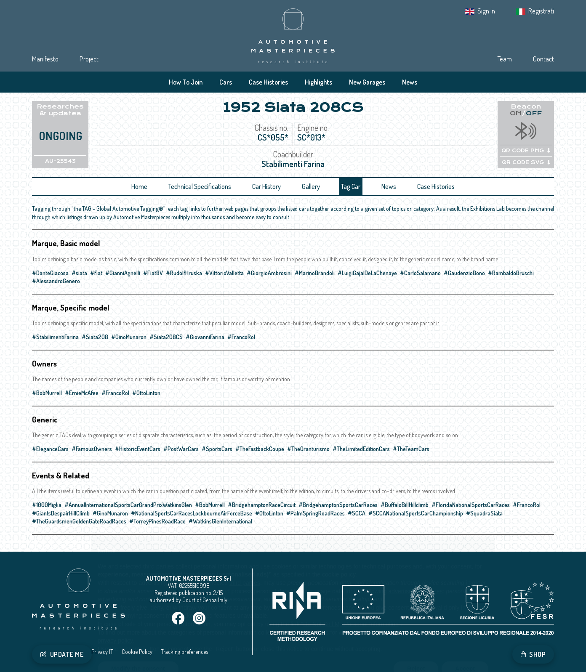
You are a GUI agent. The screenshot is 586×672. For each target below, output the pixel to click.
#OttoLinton (146, 392)
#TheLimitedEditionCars (361, 448)
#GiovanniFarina (205, 336)
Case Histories (268, 82)
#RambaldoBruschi (511, 272)
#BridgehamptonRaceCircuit (262, 504)
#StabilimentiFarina (55, 336)
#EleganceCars (50, 448)
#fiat (96, 272)
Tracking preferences (184, 651)
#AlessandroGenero (56, 280)
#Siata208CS (166, 336)
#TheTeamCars (411, 448)
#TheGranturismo (308, 448)
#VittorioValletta (224, 272)
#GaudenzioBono (464, 272)
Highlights (318, 82)
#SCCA (356, 513)
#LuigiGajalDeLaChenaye (367, 272)
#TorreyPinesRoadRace (157, 521)
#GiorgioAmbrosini (269, 272)
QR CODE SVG (526, 162)
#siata (79, 272)
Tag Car (350, 186)
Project (89, 58)
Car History (266, 186)
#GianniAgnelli (122, 272)
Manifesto (45, 58)
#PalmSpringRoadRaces (315, 513)
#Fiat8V (153, 272)
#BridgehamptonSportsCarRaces (338, 504)
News (409, 82)
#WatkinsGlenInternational (220, 521)
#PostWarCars (181, 448)
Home (139, 186)
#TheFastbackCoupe (259, 448)
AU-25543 (60, 161)
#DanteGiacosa (50, 272)
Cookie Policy (137, 651)
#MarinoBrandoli (315, 272)
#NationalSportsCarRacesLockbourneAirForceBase (191, 513)
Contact (543, 58)
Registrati (541, 10)
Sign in (486, 10)
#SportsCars (217, 448)
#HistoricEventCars (137, 448)
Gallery (311, 186)
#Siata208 (95, 336)
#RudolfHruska (184, 272)
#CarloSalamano (420, 272)
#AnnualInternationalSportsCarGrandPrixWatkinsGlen (128, 504)
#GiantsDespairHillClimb (61, 513)
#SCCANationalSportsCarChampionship (415, 513)
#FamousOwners (92, 448)
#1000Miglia (46, 504)
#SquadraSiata (484, 513)
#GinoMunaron (128, 336)
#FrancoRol (241, 336)
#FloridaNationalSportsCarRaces (471, 504)
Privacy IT (102, 651)
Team (504, 58)
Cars (225, 82)
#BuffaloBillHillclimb (405, 504)
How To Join (185, 82)
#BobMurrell (47, 392)
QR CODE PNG (525, 151)
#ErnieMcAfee (82, 392)
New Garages (367, 82)
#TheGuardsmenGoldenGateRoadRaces (79, 521)
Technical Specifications (199, 186)
